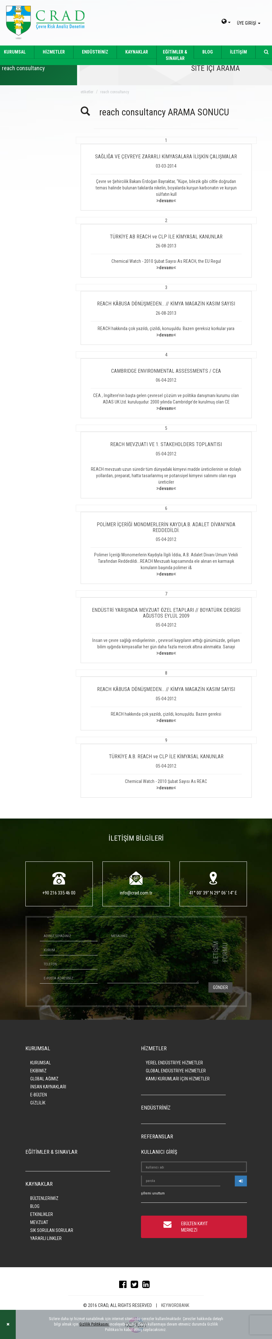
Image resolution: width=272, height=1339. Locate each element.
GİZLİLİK (37, 1102)
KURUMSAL (40, 1062)
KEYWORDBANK (175, 1305)
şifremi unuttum (153, 1193)
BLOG (207, 51)
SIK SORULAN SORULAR (51, 1230)
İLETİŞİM (238, 51)
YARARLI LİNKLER (46, 1238)
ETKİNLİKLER (41, 1214)
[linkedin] (147, 1285)
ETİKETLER (87, 92)
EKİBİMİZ (38, 1070)
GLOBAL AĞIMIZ (44, 1078)
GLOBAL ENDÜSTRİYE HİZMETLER (176, 1070)
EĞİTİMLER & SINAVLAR (175, 55)
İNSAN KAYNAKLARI (48, 1086)
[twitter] (136, 1285)
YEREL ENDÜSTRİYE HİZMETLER (174, 1062)
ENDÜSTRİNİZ (95, 51)
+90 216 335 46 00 (58, 893)
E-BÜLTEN (38, 1094)
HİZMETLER (54, 51)
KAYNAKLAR (136, 51)
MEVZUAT (39, 1222)
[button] (166, 174)
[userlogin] (241, 1181)
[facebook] (124, 1285)
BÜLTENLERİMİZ (44, 1198)
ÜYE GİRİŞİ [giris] (249, 23)
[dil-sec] (226, 22)
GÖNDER (220, 987)
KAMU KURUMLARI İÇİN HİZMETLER (178, 1078)
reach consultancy (114, 92)
